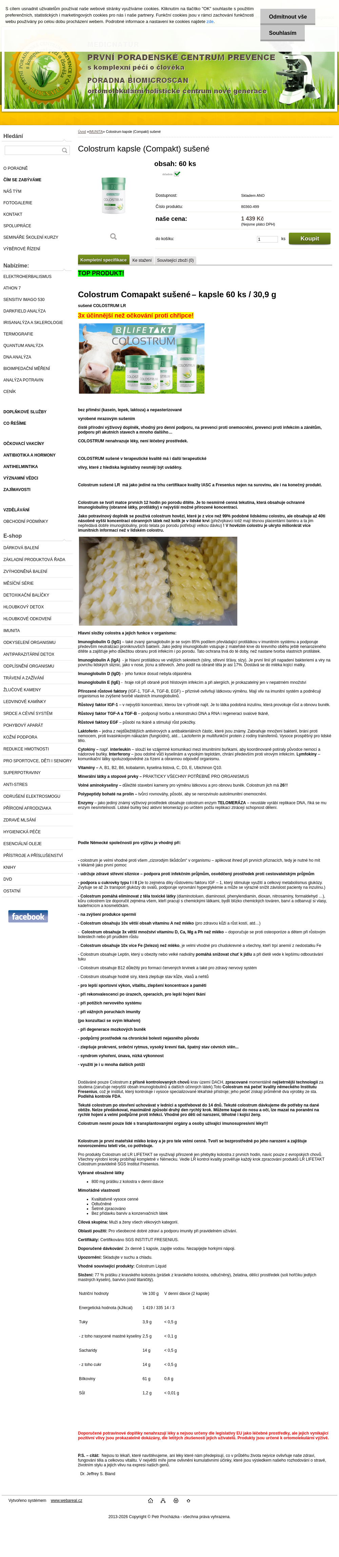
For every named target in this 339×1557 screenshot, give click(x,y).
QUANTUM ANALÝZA (23, 345)
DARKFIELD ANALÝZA (24, 311)
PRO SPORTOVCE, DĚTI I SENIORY (37, 761)
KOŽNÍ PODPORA (20, 737)
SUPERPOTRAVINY (22, 772)
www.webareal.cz (66, 1500)
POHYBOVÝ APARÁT (23, 725)
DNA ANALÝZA (17, 357)
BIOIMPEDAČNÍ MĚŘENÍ (26, 368)
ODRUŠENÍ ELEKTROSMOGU (31, 796)
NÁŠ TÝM (12, 191)
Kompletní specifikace (103, 259)
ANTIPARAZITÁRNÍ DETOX (28, 654)
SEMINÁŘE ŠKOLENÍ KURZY (30, 237)
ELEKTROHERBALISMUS (27, 276)
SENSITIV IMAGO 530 (23, 299)
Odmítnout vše (288, 17)
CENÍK (9, 391)
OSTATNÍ (11, 891)
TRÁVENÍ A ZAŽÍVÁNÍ (23, 678)
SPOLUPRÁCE (17, 226)
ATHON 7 (12, 288)
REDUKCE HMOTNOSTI (26, 749)
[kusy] (267, 239)
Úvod (82, 132)
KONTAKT (12, 214)
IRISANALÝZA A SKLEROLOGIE (33, 322)
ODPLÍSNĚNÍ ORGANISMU (28, 666)
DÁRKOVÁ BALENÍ (21, 547)
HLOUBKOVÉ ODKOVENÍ (27, 619)
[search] (64, 150)
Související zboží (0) (175, 260)
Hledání (13, 136)
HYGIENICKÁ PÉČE (22, 832)
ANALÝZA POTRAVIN (23, 380)
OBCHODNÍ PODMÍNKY (25, 521)
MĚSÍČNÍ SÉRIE (18, 583)
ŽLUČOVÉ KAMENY (22, 690)
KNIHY (9, 867)
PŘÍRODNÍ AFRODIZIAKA (27, 808)
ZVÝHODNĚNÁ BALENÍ (25, 571)
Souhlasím (282, 33)
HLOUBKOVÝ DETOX (23, 607)
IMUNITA (11, 630)
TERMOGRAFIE (18, 334)
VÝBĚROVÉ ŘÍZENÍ (21, 249)
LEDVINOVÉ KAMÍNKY (24, 701)
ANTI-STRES (15, 784)
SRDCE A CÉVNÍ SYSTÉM (28, 713)
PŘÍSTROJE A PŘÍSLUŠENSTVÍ (33, 855)
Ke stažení (142, 260)
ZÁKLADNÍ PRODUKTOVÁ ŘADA (34, 559)
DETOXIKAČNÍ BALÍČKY (26, 595)
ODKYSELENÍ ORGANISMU (29, 642)
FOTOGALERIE (17, 203)
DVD (7, 879)
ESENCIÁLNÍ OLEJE (22, 843)
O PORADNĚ (15, 168)
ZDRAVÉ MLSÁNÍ (19, 820)
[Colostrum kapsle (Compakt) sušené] (113, 202)
